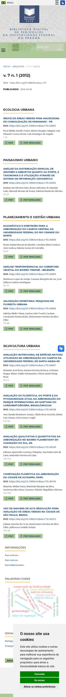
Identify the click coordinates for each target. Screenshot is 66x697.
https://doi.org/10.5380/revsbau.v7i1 (28, 82)
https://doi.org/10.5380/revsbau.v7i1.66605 (32, 274)
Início (6, 66)
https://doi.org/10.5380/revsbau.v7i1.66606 (32, 308)
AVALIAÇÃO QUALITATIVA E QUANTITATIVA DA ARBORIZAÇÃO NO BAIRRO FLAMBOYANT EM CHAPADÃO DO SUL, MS (32, 439)
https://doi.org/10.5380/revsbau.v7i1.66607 (32, 365)
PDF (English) (32, 142)
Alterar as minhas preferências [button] (39, 686)
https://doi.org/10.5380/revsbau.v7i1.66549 (32, 447)
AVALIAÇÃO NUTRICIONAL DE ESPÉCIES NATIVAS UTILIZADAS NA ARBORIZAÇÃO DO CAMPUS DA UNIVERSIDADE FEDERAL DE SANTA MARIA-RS (33, 358)
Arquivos (18, 66)
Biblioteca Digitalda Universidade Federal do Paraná (29, 33)
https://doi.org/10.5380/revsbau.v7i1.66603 (32, 182)
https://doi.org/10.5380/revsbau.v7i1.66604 (32, 239)
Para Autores (11, 560)
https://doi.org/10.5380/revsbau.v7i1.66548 (32, 409)
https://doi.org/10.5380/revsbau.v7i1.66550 (32, 481)
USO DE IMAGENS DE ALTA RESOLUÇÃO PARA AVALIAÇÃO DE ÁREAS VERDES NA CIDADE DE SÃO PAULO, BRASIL (31, 511)
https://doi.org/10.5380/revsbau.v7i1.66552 (32, 519)
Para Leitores (11, 555)
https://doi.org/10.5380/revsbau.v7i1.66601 (32, 125)
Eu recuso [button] (39, 680)
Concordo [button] (40, 674)
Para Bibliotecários (14, 565)
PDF (10, 142)
